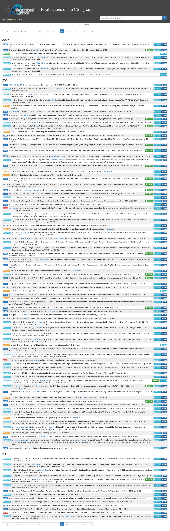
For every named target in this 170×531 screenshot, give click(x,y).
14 (57, 31)
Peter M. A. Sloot (17, 380)
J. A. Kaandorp (16, 53)
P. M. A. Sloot (40, 57)
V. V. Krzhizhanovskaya (56, 88)
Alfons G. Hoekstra (46, 380)
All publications (18, 19)
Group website (7, 19)
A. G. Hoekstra (26, 85)
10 (40, 31)
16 (66, 31)
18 (75, 31)
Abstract (149, 50)
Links (164, 44)
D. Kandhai (22, 238)
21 (88, 31)
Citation (157, 44)
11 (44, 31)
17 (71, 31)
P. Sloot (38, 50)
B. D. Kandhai (31, 294)
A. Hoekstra (24, 315)
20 (84, 31)
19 (79, 31)
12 (49, 31)
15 (62, 31)
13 (53, 31)
